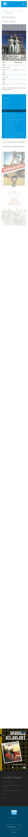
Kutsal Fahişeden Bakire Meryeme (14, 119)
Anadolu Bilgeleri (10, 113)
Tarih (19, 11)
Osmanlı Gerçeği (9, 125)
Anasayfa (4, 11)
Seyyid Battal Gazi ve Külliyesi (14, 135)
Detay (6, 798)
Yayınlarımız (11, 827)
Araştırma (6, 102)
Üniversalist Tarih (10, 129)
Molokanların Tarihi (11, 137)
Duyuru (20, 827)
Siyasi (5, 105)
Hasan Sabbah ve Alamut (12, 123)
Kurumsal (18, 824)
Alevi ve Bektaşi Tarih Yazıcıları (14, 133)
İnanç (5, 108)
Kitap (12, 11)
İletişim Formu (15, 829)
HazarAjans (14, 832)
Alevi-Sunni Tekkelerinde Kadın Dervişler (14, 116)
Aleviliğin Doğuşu (10, 127)
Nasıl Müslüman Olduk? (11, 121)
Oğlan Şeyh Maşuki (10, 131)
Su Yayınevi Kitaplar (14, 142)
